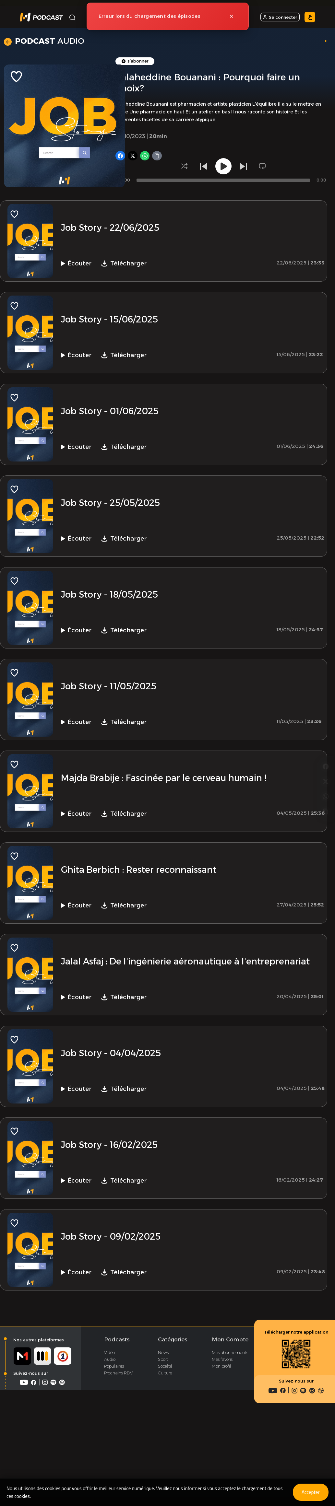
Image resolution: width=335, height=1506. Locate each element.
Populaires (114, 1442)
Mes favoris (222, 1436)
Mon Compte (230, 1416)
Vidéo (109, 1429)
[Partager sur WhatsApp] (325, 761)
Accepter (309, 1492)
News (163, 1429)
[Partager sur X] (325, 745)
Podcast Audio (177, 92)
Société (165, 1442)
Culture (165, 1449)
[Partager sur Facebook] (325, 728)
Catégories (172, 1416)
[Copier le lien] (325, 778)
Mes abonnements (230, 1429)
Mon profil (221, 1442)
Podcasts (116, 1416)
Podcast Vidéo (221, 92)
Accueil (102, 91)
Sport (163, 1436)
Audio (109, 1436)
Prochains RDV (118, 1449)
